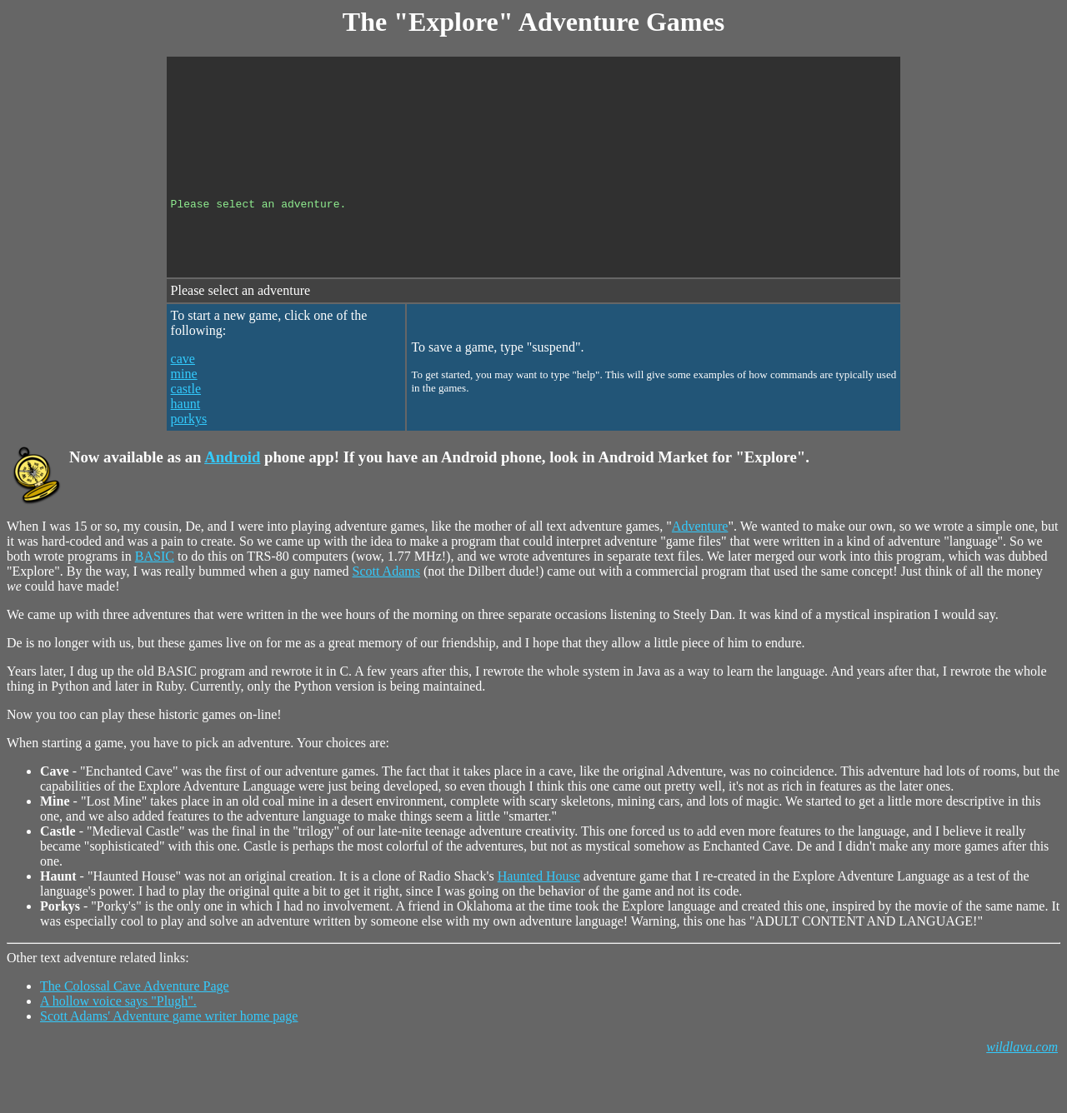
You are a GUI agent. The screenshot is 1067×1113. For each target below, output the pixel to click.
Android (232, 499)
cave (183, 401)
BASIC (154, 598)
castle (186, 431)
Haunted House (539, 918)
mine (184, 416)
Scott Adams (386, 613)
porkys (189, 461)
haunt (186, 446)
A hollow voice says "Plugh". (118, 1043)
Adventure (700, 568)
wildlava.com (1022, 1089)
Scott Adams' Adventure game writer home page (169, 1058)
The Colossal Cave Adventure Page (134, 1028)
